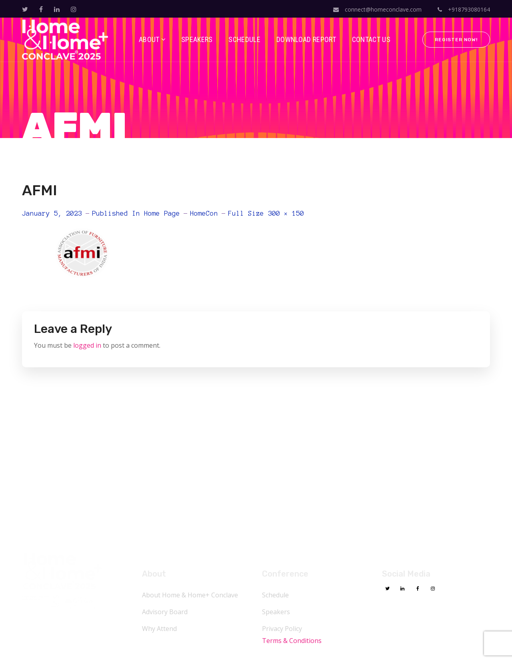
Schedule (275, 595)
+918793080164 (464, 9)
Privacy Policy (282, 628)
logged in (87, 345)
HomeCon (204, 213)
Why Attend (159, 628)
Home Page (162, 213)
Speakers (276, 611)
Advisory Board (165, 611)
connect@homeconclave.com (377, 9)
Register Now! (456, 39)
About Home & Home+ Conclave (190, 595)
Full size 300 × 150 (266, 213)
